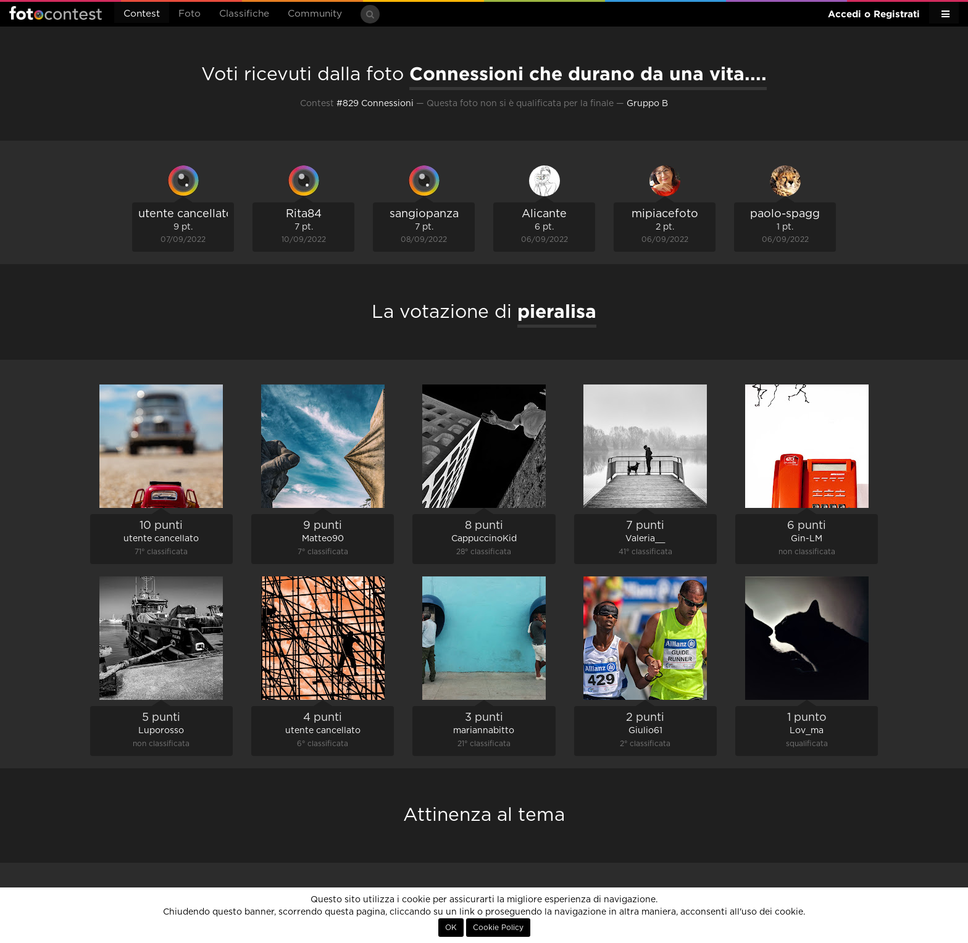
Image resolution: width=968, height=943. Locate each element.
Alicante (544, 214)
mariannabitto (483, 730)
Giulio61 (645, 730)
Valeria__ (645, 538)
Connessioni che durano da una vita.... (588, 73)
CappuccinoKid (484, 538)
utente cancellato (185, 214)
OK (451, 927)
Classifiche (244, 14)
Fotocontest (55, 13)
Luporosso (161, 730)
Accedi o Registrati (874, 14)
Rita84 (304, 214)
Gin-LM (806, 538)
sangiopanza (424, 214)
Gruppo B (647, 103)
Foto (189, 14)
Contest (141, 14)
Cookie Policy (498, 927)
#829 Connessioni (375, 103)
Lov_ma (807, 730)
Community (315, 14)
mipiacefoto (665, 214)
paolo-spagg (785, 214)
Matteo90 (323, 538)
